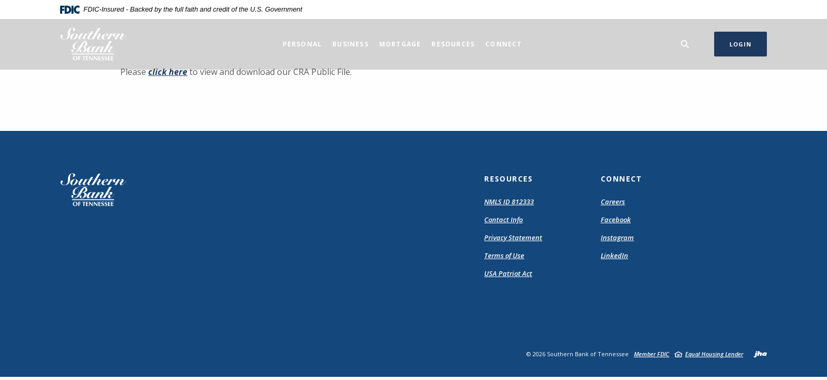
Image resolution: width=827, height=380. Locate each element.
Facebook (616, 219)
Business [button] (350, 44)
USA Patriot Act (508, 273)
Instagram (617, 237)
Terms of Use (504, 255)
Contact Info (503, 219)
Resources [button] (453, 44)
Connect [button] (503, 44)
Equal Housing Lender (714, 354)
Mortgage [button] (400, 44)
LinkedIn (614, 255)
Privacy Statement (513, 237)
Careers (613, 201)
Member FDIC (651, 354)
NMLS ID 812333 (509, 201)
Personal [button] (302, 44)
